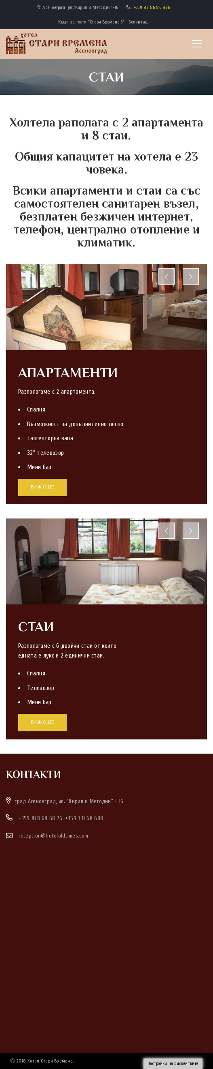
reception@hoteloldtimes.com (54, 835)
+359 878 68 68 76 (41, 818)
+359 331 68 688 (84, 818)
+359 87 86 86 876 (152, 7)
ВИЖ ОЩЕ (42, 487)
